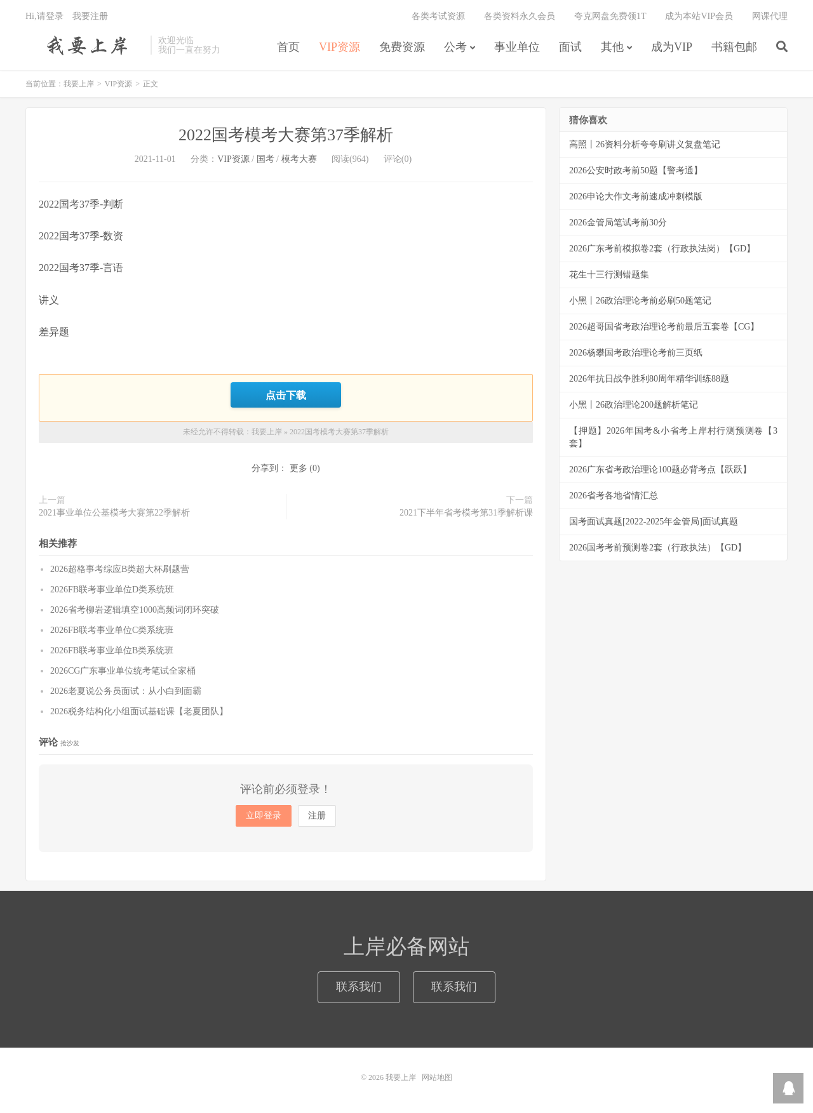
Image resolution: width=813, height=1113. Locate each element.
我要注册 (90, 16)
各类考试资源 (438, 16)
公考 (455, 47)
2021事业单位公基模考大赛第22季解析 (114, 512)
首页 (288, 47)
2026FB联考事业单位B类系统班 (111, 650)
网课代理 (770, 16)
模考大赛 (299, 159)
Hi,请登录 (44, 16)
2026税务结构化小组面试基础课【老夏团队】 (139, 711)
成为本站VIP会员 (699, 16)
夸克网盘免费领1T (610, 16)
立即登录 (263, 815)
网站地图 (437, 1077)
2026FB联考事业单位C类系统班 (111, 630)
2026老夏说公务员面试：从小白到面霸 (125, 691)
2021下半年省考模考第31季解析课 (466, 512)
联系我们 (359, 986)
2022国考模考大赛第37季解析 (285, 135)
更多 (298, 468)
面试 (570, 47)
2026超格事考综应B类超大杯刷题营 (119, 569)
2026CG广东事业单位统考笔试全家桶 (123, 671)
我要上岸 (84, 45)
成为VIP (671, 47)
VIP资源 (339, 47)
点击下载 (285, 395)
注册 (317, 815)
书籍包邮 (734, 47)
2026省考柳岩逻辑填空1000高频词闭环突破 (134, 610)
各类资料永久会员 (519, 16)
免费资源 (402, 47)
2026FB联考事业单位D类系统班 (112, 589)
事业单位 (517, 47)
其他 (612, 47)
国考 (265, 159)
